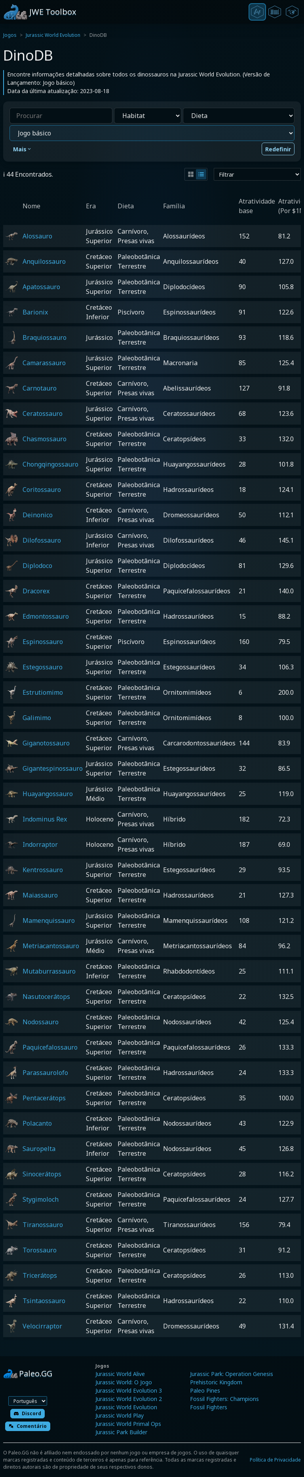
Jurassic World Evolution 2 (128, 1399)
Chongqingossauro (50, 464)
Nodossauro (41, 1022)
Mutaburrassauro (49, 971)
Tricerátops (40, 1275)
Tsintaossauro (44, 1300)
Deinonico (38, 515)
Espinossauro (43, 641)
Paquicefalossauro (50, 1047)
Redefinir (278, 149)
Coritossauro (42, 489)
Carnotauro (40, 388)
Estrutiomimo (43, 692)
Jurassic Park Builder (121, 1432)
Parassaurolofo (45, 1072)
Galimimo (37, 717)
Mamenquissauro (49, 920)
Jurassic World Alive (120, 1374)
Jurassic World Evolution (53, 35)
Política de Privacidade (275, 1459)
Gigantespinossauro (53, 768)
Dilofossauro (42, 540)
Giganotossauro (46, 743)
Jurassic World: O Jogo (123, 1382)
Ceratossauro (43, 413)
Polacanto (37, 1123)
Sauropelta (39, 1148)
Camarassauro (44, 362)
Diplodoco (37, 565)
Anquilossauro (44, 261)
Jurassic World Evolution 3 (128, 1390)
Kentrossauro (43, 869)
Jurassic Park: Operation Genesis (231, 1374)
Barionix (35, 312)
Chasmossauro (44, 439)
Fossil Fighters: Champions (224, 1399)
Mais (22, 149)
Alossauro (37, 236)
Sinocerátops (42, 1174)
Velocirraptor (42, 1326)
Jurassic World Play (119, 1415)
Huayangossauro (48, 793)
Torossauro (40, 1250)
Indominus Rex (45, 819)
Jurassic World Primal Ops (128, 1423)
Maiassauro (40, 895)
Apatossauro (41, 286)
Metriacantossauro (51, 945)
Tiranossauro (43, 1224)
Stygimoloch (41, 1199)
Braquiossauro (44, 337)
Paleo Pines (205, 1390)
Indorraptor (40, 844)
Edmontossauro (46, 616)
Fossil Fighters (208, 1407)
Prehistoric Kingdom (216, 1382)
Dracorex (36, 591)
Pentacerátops (44, 1098)
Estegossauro (43, 667)
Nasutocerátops (46, 996)
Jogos (10, 35)
